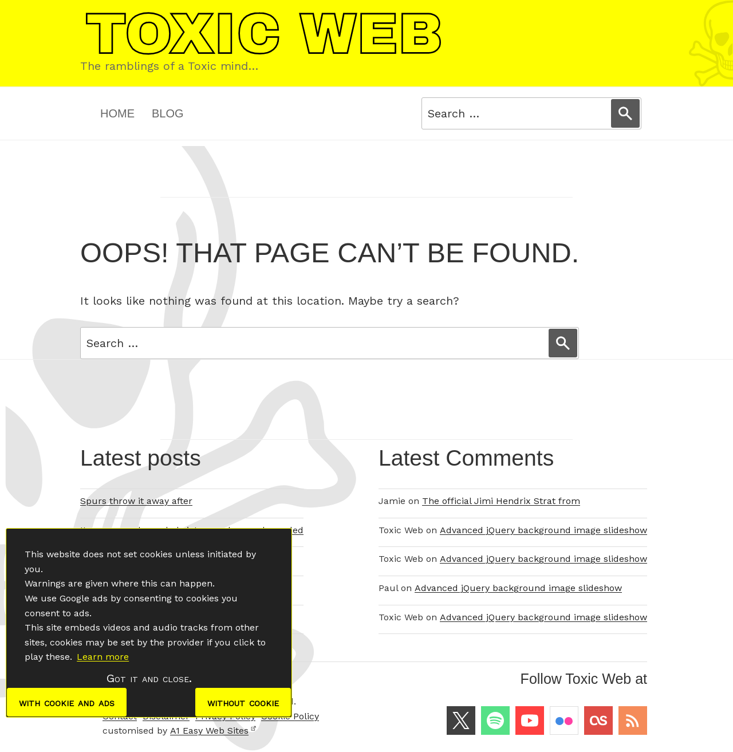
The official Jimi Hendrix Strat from (501, 500)
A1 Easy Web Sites (213, 730)
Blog (168, 113)
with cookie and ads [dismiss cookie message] (67, 702)
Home (117, 113)
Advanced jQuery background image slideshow (543, 530)
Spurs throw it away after (136, 500)
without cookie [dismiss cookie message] (243, 702)
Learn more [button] (103, 656)
